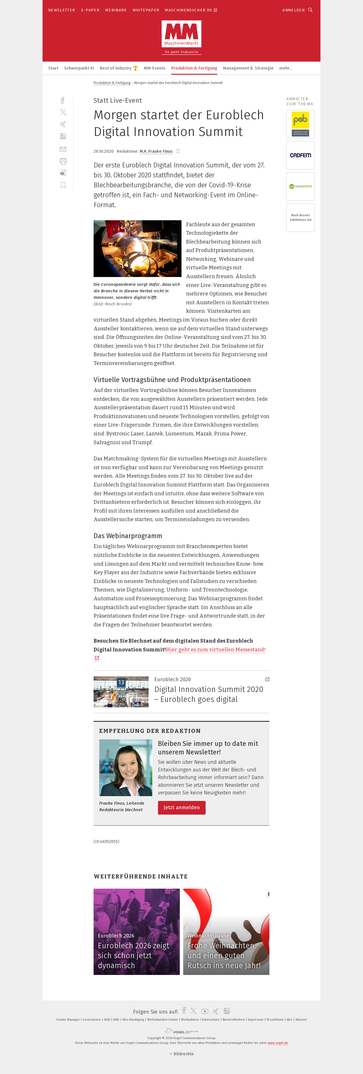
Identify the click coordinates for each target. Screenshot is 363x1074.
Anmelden (293, 10)
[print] (63, 160)
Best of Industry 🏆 (119, 68)
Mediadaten (190, 1019)
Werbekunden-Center (163, 1019)
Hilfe (116, 1019)
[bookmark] (178, 151)
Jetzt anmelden (182, 807)
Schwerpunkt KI (79, 68)
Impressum (256, 1019)
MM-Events (155, 68)
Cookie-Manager (68, 1019)
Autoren (301, 1019)
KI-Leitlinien (275, 1019)
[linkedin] (63, 136)
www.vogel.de (278, 1043)
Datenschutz (211, 1019)
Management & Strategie (248, 68)
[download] (63, 173)
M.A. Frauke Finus (156, 151)
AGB (107, 1019)
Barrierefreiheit (234, 1019)
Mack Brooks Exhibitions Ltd (300, 217)
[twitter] (63, 112)
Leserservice (92, 1019)
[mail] (63, 148)
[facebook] (63, 99)
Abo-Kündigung (134, 1019)
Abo (290, 1019)
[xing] (63, 124)
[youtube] (203, 1012)
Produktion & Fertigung (194, 68)
